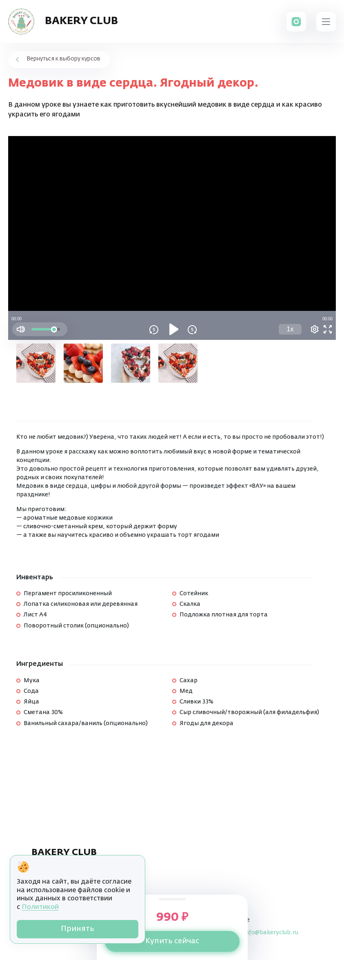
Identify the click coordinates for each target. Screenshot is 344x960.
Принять (77, 929)
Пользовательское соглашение (68, 875)
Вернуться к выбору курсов (63, 59)
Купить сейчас (172, 941)
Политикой (40, 907)
